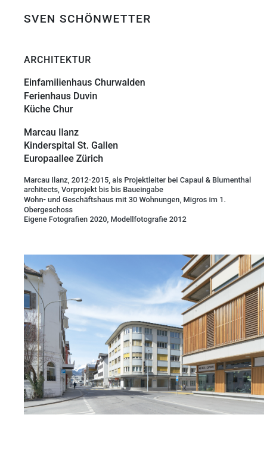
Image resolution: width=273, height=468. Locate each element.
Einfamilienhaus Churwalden (84, 82)
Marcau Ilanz (51, 132)
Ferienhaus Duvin (60, 96)
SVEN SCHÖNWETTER (87, 19)
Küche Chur (48, 109)
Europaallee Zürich (63, 158)
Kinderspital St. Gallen (71, 145)
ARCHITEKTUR (57, 59)
